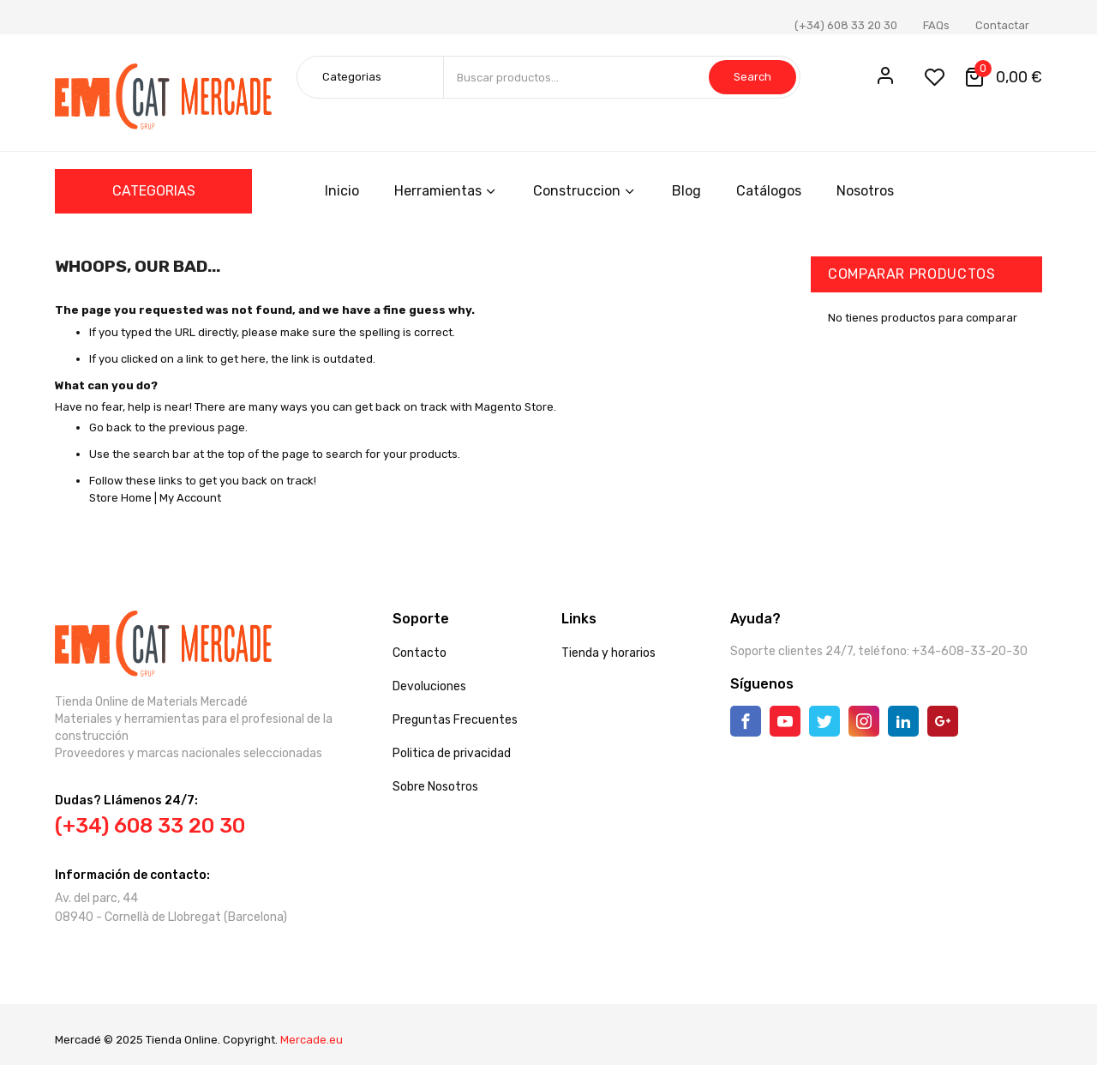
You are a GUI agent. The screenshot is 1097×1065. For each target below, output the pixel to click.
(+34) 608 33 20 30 (845, 25)
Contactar (1002, 25)
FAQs (936, 25)
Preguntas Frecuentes (455, 720)
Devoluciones (429, 686)
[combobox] (621, 77)
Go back (110, 427)
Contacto (420, 653)
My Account (190, 497)
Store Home (120, 497)
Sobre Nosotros (435, 786)
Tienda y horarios (608, 653)
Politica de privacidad (452, 753)
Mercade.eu (311, 1039)
